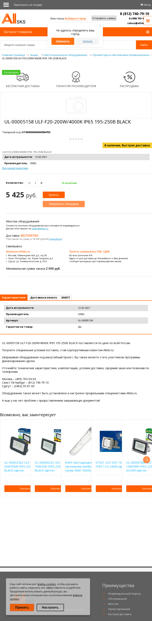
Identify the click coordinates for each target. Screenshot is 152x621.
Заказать (25, 488)
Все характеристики (15, 168)
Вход (147, 5)
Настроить (50, 607)
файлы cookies (47, 584)
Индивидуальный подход (124, 593)
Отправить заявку (104, 18)
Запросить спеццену (64, 204)
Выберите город (75, 18)
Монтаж (113, 604)
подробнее (55, 238)
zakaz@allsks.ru (138, 23)
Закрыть (88, 41)
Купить (54, 195)
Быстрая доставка (119, 614)
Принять (22, 607)
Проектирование (119, 609)
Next (146, 459)
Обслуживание (117, 598)
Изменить (63, 41)
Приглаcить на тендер (28, 5)
